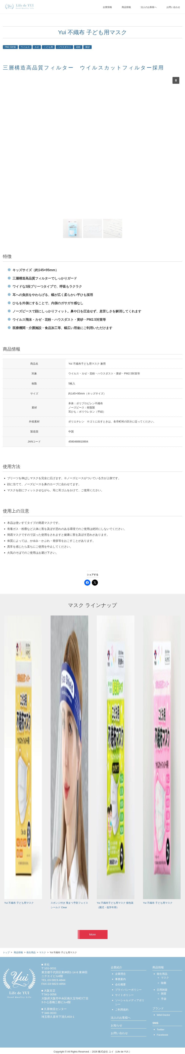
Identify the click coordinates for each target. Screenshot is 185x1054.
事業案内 (120, 979)
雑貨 (163, 993)
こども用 (48, 47)
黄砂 (87, 47)
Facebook (162, 1034)
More (92, 934)
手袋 (163, 998)
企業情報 (107, 7)
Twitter (160, 1029)
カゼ (36, 47)
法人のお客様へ (149, 7)
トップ (6, 952)
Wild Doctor (163, 1015)
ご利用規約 (121, 1009)
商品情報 (126, 7)
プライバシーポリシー (128, 989)
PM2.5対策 (10, 47)
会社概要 (120, 984)
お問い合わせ (173, 7)
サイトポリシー (124, 995)
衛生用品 (162, 974)
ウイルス (25, 47)
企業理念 (120, 974)
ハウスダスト (64, 47)
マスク (165, 977)
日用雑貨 (162, 989)
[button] (176, 80)
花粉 (78, 47)
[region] (92, 156)
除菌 (163, 983)
